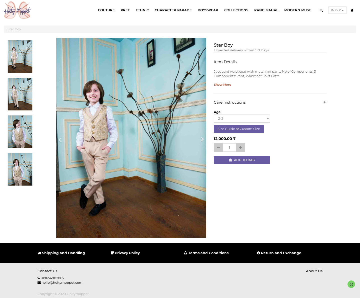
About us (314, 271)
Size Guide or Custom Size (239, 129)
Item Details (225, 62)
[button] (62, 138)
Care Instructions (270, 102)
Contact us (47, 271)
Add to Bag (242, 160)
